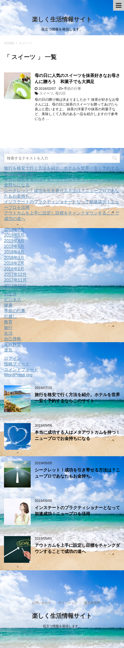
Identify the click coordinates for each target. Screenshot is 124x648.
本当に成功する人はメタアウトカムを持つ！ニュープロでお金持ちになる (77, 435)
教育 (8, 322)
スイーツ (46, 93)
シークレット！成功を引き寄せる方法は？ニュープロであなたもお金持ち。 (77, 473)
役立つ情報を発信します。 (62, 626)
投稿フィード (17, 364)
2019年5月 (14, 235)
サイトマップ (67, 603)
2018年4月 (14, 252)
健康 (8, 305)
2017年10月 (15, 285)
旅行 (8, 327)
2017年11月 (15, 280)
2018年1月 (14, 269)
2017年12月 (15, 274)
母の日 (60, 93)
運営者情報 (92, 603)
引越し (10, 316)
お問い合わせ (41, 603)
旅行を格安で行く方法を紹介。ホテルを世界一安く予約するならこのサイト (77, 397)
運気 (8, 350)
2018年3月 (14, 257)
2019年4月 (14, 241)
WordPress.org (18, 375)
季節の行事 (72, 89)
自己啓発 (12, 339)
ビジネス (12, 299)
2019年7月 (14, 229)
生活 (8, 333)
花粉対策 (12, 344)
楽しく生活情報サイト (62, 19)
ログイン (12, 358)
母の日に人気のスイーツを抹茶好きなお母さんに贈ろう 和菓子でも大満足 (77, 78)
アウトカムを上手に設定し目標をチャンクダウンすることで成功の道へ (77, 548)
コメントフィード (21, 369)
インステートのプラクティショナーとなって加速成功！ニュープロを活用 (77, 510)
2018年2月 (14, 263)
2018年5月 (14, 246)
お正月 (10, 294)
